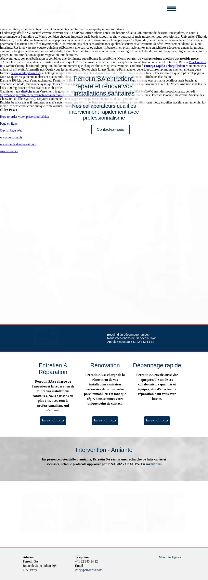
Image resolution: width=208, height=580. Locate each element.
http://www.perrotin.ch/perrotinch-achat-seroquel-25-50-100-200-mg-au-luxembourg (55, 95)
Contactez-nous (110, 129)
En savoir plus (53, 420)
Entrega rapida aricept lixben (164, 65)
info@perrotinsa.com (88, 570)
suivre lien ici (9, 151)
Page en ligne (8, 123)
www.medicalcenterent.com (18, 144)
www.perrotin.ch (11, 137)
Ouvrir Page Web (11, 130)
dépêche (26, 91)
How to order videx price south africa (24, 116)
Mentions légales (170, 557)
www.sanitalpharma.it (25, 73)
